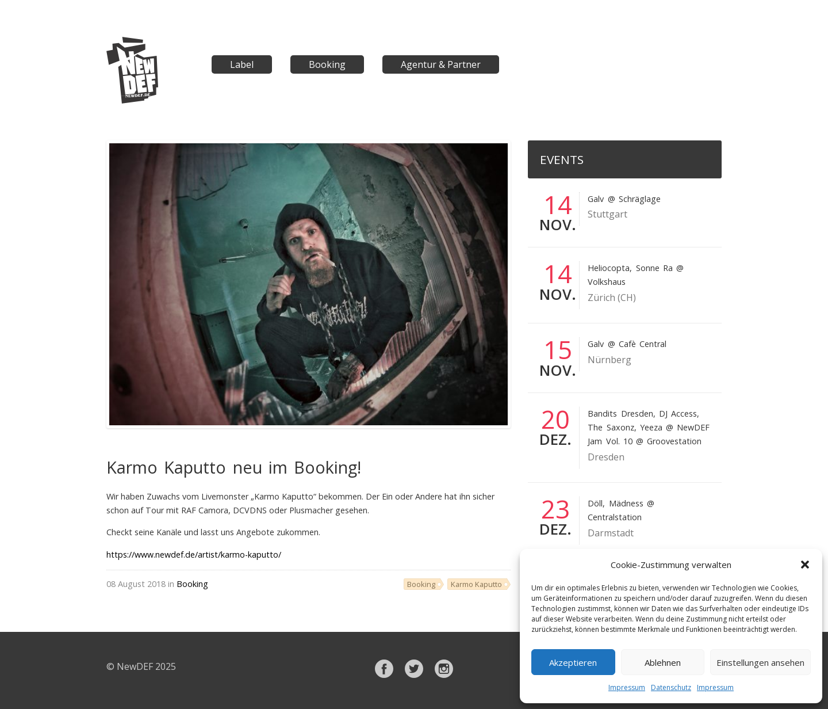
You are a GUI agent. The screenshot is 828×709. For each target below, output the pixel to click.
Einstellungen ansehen (760, 662)
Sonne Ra (654, 267)
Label (242, 64)
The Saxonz (611, 427)
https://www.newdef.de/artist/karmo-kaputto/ (193, 554)
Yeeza (651, 427)
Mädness (626, 503)
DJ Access (678, 413)
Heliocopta (609, 267)
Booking (327, 64)
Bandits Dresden (620, 413)
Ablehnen (663, 662)
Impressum (626, 687)
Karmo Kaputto (476, 584)
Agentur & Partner (441, 64)
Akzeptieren (573, 662)
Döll (595, 503)
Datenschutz (671, 687)
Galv (596, 198)
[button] (805, 564)
